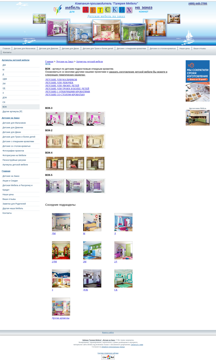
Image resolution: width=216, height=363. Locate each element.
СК (115, 290)
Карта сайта (108, 332)
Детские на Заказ (11, 118)
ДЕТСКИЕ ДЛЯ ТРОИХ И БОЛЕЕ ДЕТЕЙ (67, 88)
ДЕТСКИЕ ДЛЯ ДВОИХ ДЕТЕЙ (62, 85)
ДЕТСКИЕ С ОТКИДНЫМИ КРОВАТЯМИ (67, 91)
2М (84, 261)
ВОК (48, 64)
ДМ (54, 233)
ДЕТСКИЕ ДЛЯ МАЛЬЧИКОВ (61, 79)
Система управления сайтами (108, 353)
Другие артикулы (60, 318)
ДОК (85, 290)
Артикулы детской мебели (15, 60)
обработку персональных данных (113, 347)
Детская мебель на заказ (106, 16)
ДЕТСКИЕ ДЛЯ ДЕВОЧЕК (59, 82)
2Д (115, 261)
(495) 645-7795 (197, 3)
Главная (6, 171)
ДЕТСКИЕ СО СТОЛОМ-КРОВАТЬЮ (65, 94)
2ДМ (54, 261)
